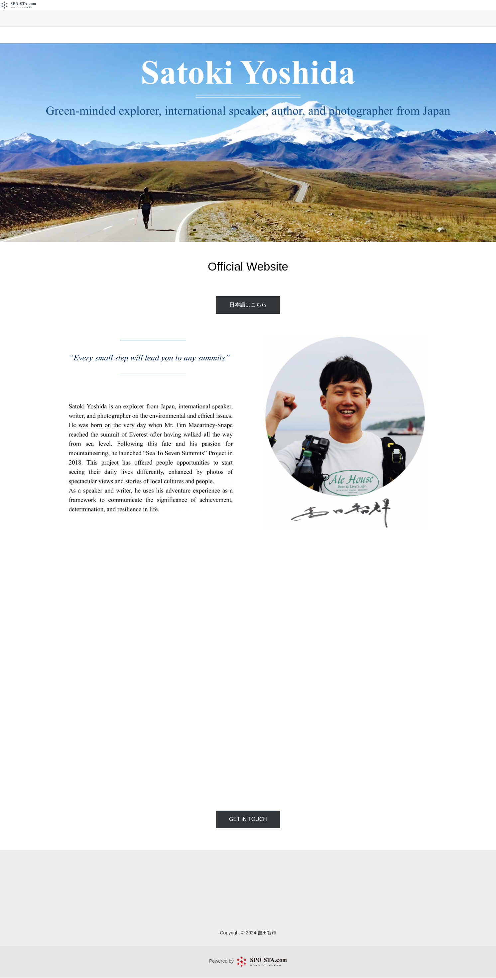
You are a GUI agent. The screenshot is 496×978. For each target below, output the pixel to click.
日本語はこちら (248, 304)
